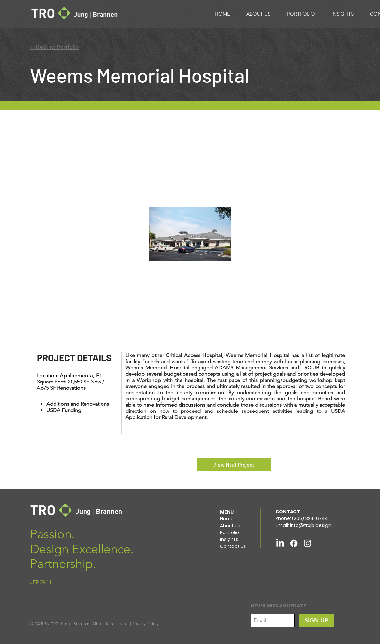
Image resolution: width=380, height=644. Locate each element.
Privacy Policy (145, 623)
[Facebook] (294, 543)
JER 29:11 (41, 582)
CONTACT (288, 511)
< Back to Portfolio (54, 47)
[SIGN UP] (316, 620)
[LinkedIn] (280, 543)
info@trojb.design (310, 525)
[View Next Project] (234, 464)
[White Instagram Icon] (307, 543)
